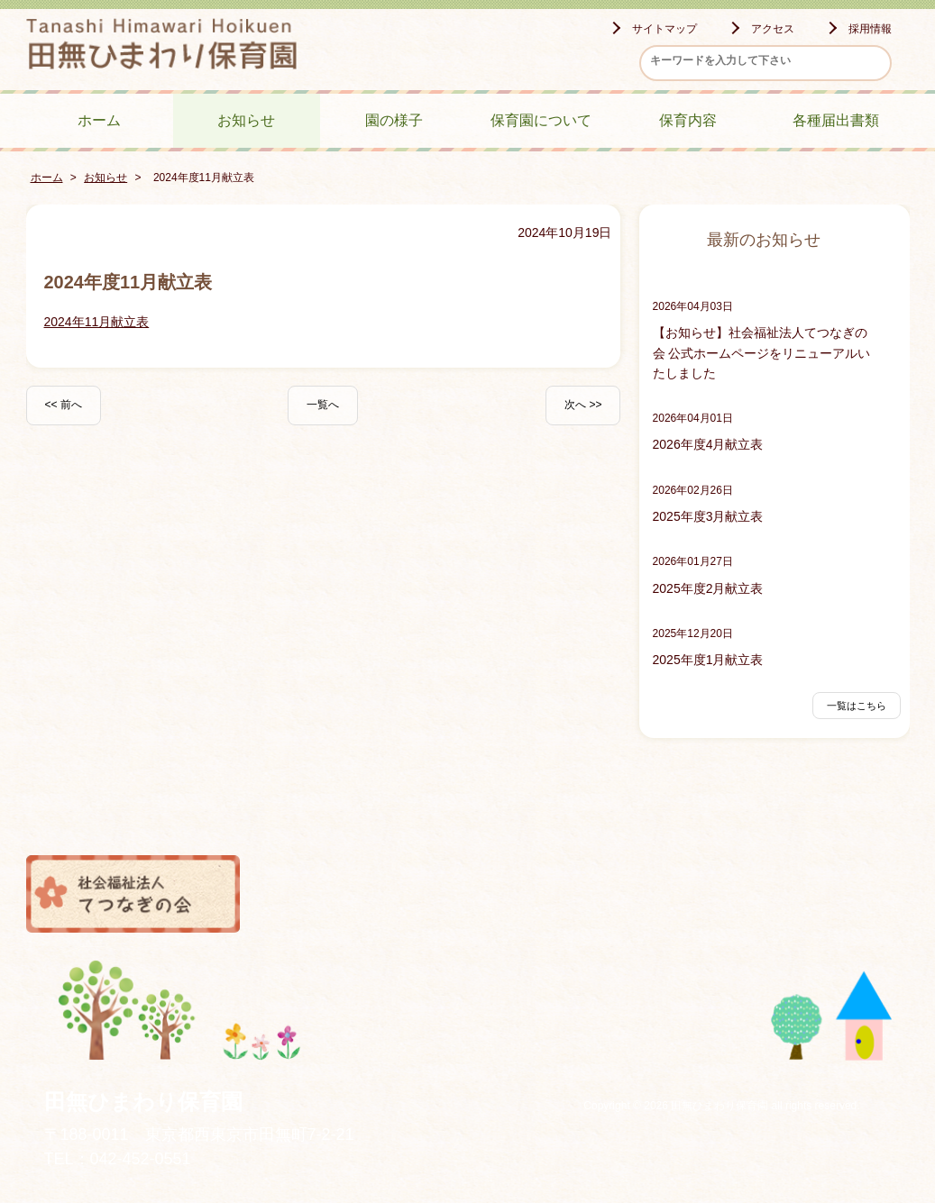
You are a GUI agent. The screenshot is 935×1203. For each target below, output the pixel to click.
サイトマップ (664, 29)
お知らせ (246, 120)
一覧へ (323, 404)
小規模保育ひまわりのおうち (802, 894)
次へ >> (582, 404)
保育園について (540, 120)
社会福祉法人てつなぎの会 (133, 894)
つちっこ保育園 (356, 894)
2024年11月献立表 (97, 321)
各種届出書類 (836, 120)
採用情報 (870, 29)
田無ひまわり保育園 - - (161, 47)
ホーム (99, 120)
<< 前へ (63, 404)
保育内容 (688, 120)
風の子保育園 (579, 894)
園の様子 (394, 120)
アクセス (772, 29)
